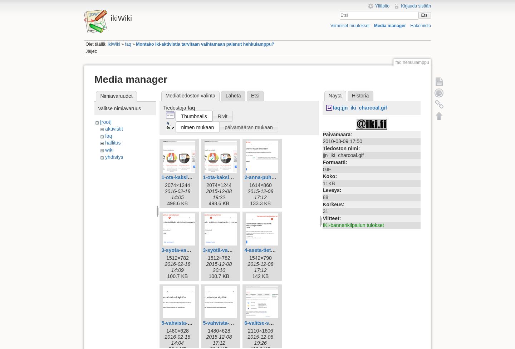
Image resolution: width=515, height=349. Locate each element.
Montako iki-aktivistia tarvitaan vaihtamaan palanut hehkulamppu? (205, 44)
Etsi (424, 15)
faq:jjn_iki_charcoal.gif (360, 108)
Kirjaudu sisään (416, 6)
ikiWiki (114, 44)
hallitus (113, 143)
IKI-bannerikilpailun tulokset (353, 225)
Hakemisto (420, 25)
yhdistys (114, 157)
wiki (109, 150)
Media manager (390, 25)
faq (128, 44)
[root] (106, 122)
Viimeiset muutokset (349, 25)
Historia (360, 95)
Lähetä (233, 95)
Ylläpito (382, 6)
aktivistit (114, 129)
